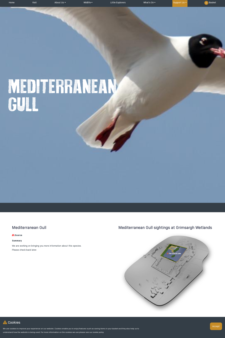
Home (12, 2)
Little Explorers (118, 2)
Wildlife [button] (87, 2)
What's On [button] (148, 2)
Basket (210, 3)
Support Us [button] (179, 2)
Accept (216, 326)
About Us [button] (59, 2)
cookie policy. (98, 332)
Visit (34, 2)
